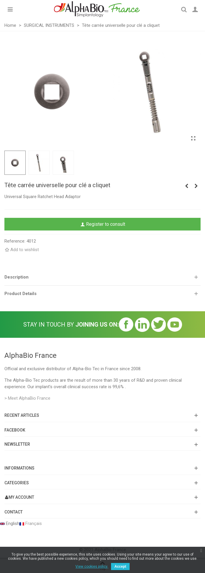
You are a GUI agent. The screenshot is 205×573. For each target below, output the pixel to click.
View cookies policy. (91, 566)
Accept (120, 566)
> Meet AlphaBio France (27, 398)
